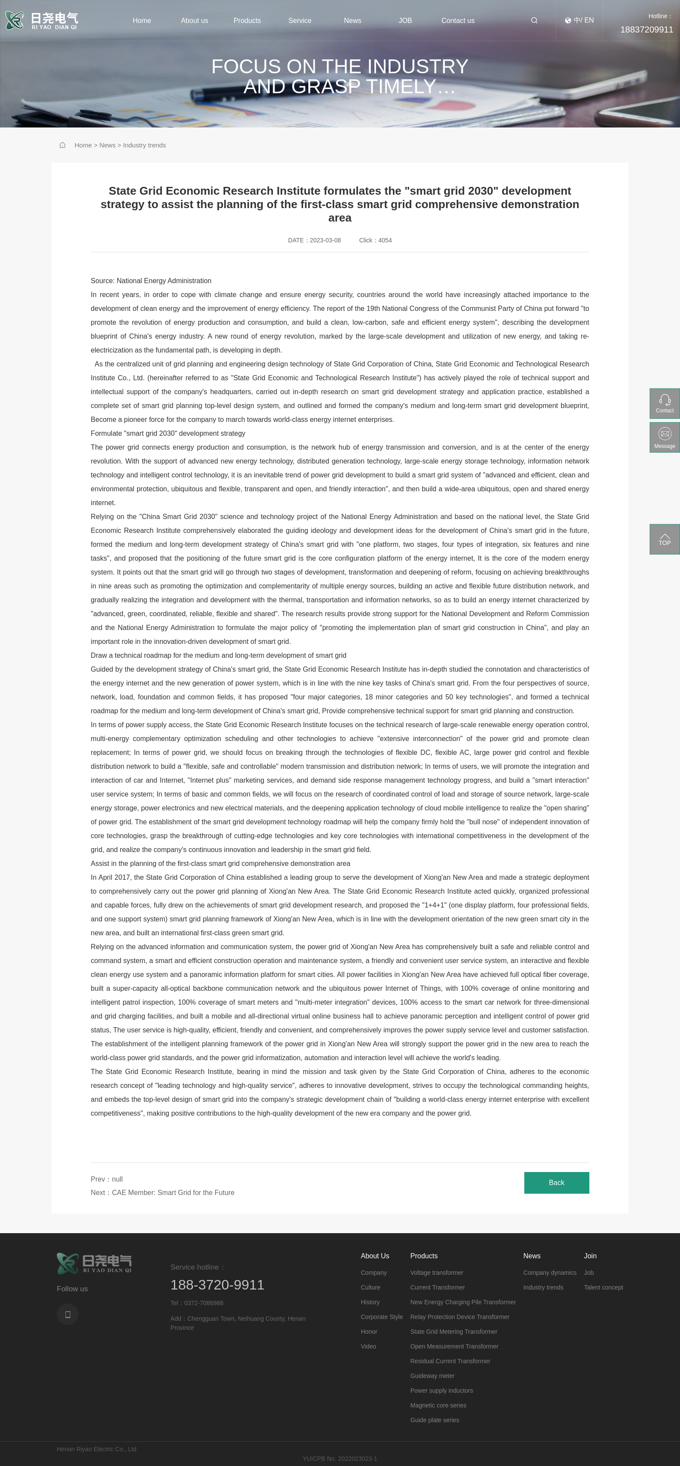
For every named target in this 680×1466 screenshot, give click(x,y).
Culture (370, 1287)
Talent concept (603, 1287)
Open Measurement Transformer (454, 1346)
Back (557, 1182)
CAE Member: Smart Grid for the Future (173, 1192)
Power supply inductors (441, 1390)
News (107, 145)
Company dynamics (550, 1272)
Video (368, 1346)
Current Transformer (437, 1287)
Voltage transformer (436, 1272)
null (117, 1179)
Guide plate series (434, 1420)
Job (589, 1272)
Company (374, 1272)
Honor (369, 1331)
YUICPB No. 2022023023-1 (340, 1458)
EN (589, 20)
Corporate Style (382, 1316)
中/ (578, 20)
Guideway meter (432, 1375)
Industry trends (144, 145)
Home (83, 145)
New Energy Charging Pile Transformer (463, 1302)
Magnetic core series (438, 1405)
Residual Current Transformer (450, 1361)
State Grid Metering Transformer (453, 1331)
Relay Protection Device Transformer (460, 1316)
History (370, 1302)
